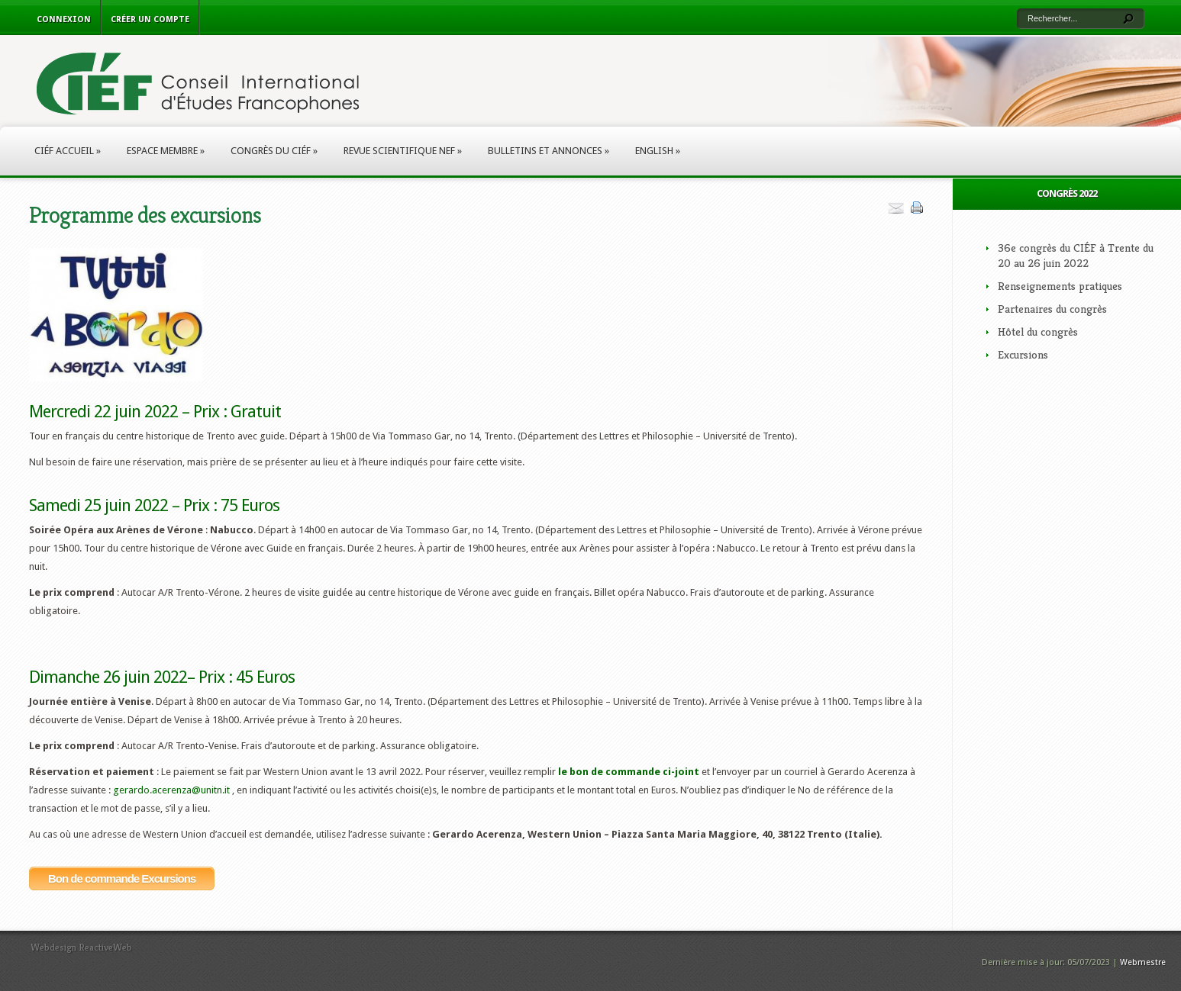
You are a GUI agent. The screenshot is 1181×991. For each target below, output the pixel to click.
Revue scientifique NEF (403, 150)
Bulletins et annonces (548, 150)
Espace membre (166, 150)
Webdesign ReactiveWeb (81, 947)
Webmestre (1143, 962)
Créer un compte (150, 19)
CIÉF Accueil (67, 150)
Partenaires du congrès (1052, 308)
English (657, 150)
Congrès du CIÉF (274, 150)
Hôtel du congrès (1038, 331)
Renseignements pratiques (1060, 285)
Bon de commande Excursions (121, 878)
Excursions (1023, 354)
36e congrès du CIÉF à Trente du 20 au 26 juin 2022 (1076, 255)
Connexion (64, 19)
